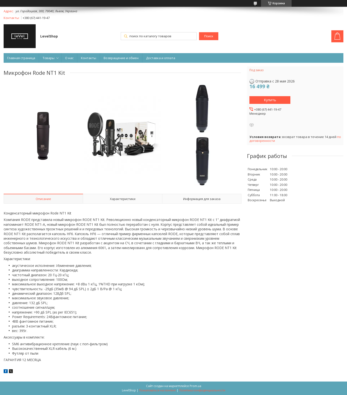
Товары (48, 58)
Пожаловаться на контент (157, 390)
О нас (69, 58)
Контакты (88, 58)
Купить (270, 99)
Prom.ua (195, 386)
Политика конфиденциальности (202, 390)
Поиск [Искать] (208, 36)
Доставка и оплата (160, 58)
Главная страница (21, 58)
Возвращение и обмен (121, 58)
